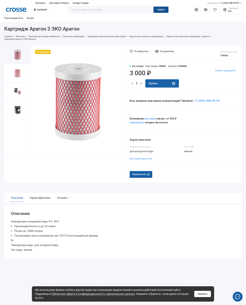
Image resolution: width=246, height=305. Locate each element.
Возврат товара (81, 3)
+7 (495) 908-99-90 (224, 3)
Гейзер (224, 55)
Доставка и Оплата (59, 3)
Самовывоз (137, 122)
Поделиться (141, 174)
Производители (13, 18)
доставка (150, 118)
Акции (30, 18)
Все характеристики (141, 158)
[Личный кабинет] (196, 10)
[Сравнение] (205, 10)
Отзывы (63, 197)
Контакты (40, 3)
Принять (202, 294)
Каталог (40, 9)
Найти (160, 9)
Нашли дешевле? (225, 70)
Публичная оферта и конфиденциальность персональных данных (93, 294)
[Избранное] (215, 10)
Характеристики (40, 197)
